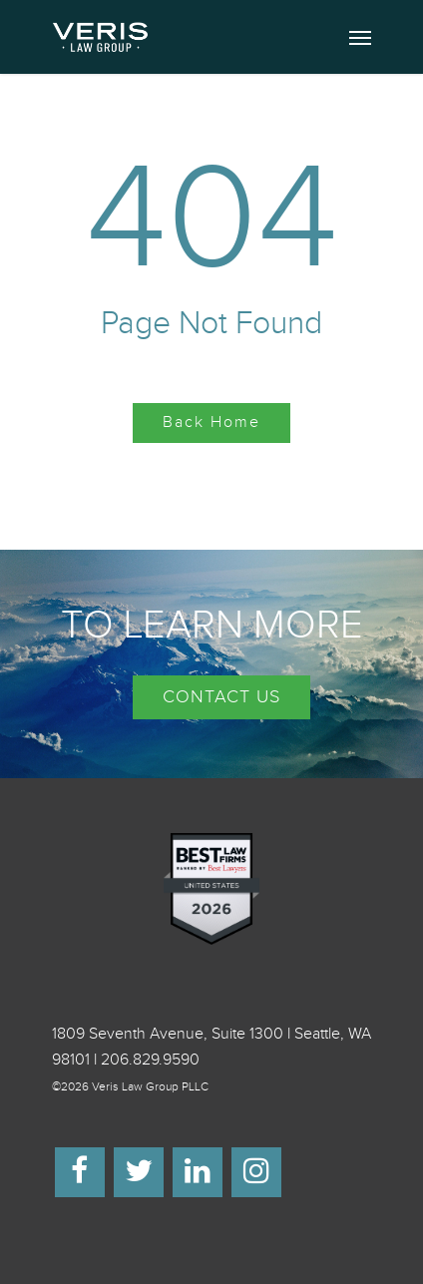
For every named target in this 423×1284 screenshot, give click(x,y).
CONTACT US (221, 696)
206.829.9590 (150, 1060)
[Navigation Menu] (360, 37)
